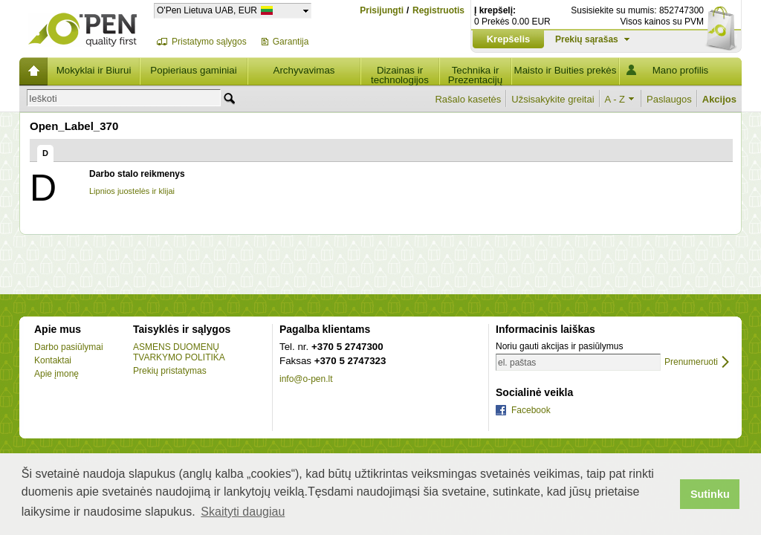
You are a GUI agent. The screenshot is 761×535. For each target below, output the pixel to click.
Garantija (291, 41)
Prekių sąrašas (586, 39)
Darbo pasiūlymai (68, 347)
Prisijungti (382, 10)
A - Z (615, 99)
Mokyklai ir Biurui (94, 70)
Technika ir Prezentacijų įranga (475, 75)
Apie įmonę (56, 374)
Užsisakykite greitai (552, 99)
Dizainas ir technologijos (400, 75)
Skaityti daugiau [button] (243, 511)
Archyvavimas (304, 70)
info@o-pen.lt (306, 379)
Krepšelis (509, 39)
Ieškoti (43, 98)
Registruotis (438, 11)
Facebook (531, 410)
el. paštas (517, 362)
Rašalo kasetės (468, 99)
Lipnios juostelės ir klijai (132, 191)
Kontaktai (52, 360)
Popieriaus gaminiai (193, 70)
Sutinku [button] (710, 494)
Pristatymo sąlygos (209, 41)
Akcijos (719, 99)
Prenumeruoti (691, 362)
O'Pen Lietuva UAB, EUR (207, 10)
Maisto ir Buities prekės (565, 70)
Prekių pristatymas (170, 371)
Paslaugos (669, 99)
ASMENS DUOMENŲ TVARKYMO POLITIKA (179, 352)
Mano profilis (680, 70)
